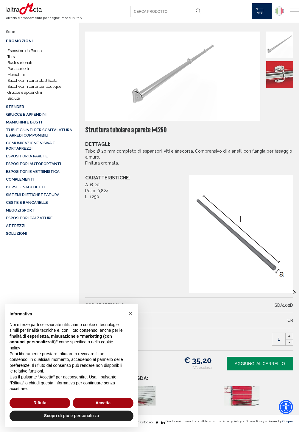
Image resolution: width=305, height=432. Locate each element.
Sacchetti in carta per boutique (34, 86)
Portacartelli (18, 68)
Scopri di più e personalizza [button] (71, 415)
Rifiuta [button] (39, 402)
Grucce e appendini (24, 92)
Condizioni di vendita (181, 421)
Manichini (16, 74)
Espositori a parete (27, 156)
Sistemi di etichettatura (33, 194)
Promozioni (19, 41)
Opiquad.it (290, 421)
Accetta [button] (103, 402)
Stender (15, 106)
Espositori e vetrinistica (33, 171)
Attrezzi (15, 225)
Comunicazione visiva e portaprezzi (30, 146)
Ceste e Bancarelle (27, 202)
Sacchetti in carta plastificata (32, 80)
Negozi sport (20, 210)
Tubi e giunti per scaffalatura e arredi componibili (39, 132)
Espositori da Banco (24, 50)
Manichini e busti (24, 122)
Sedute (13, 98)
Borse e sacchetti (25, 187)
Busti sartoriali (19, 62)
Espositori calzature (29, 218)
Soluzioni (16, 233)
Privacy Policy (232, 421)
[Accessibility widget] (286, 407)
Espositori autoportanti (33, 164)
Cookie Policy (255, 421)
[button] (130, 313)
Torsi (11, 56)
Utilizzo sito (209, 421)
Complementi (20, 179)
